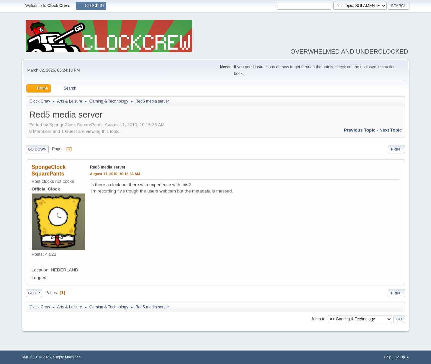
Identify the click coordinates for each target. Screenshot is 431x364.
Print (396, 149)
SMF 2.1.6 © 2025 (36, 357)
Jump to (318, 319)
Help (387, 357)
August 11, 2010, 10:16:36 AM (115, 174)
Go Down (37, 149)
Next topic (390, 130)
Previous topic (360, 130)
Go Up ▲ (402, 357)
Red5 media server (108, 167)
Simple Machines (66, 357)
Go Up (34, 293)
